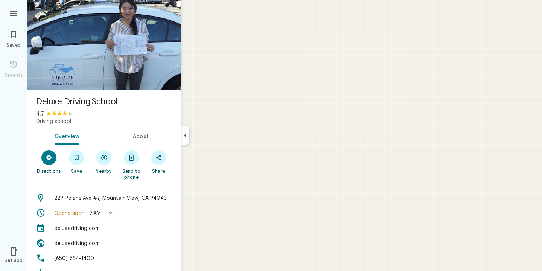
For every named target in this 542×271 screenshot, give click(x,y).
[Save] (76, 161)
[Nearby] (104, 161)
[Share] (158, 161)
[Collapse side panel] (185, 135)
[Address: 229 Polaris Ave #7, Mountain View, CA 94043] (104, 198)
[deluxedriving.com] (104, 228)
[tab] (65, 135)
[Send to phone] (131, 164)
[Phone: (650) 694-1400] (104, 258)
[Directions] (49, 161)
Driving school (53, 121)
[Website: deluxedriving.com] (104, 243)
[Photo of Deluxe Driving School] (104, 45)
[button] (104, 213)
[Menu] (13, 13)
